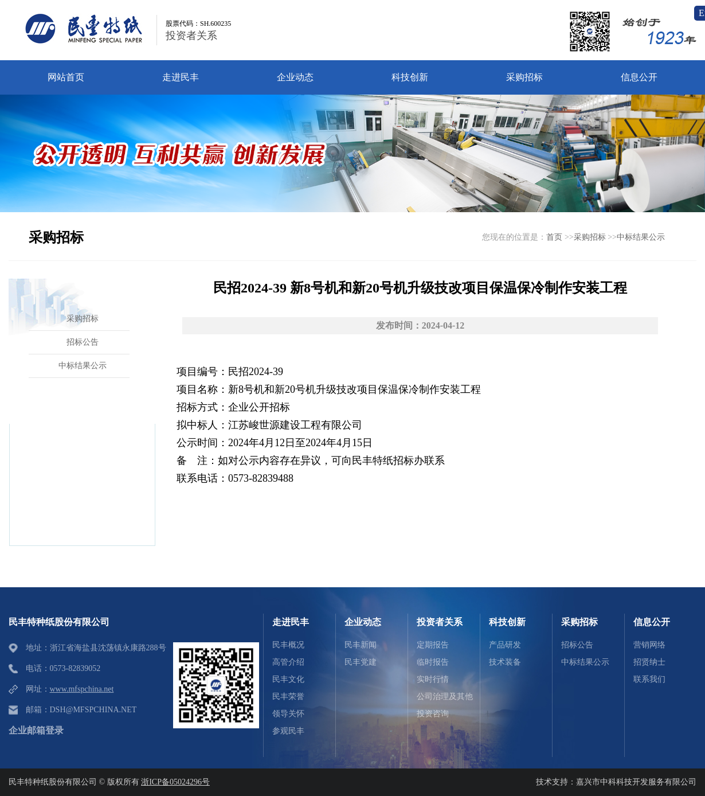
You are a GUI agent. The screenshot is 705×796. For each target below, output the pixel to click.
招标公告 (577, 645)
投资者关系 (191, 35)
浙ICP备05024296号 (175, 782)
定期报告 (433, 645)
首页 (554, 237)
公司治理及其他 (445, 696)
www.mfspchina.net (82, 689)
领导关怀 (288, 713)
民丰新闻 (360, 645)
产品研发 (505, 645)
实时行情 (433, 679)
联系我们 (649, 679)
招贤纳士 (649, 662)
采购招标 (590, 237)
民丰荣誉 (288, 696)
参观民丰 (288, 731)
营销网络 (649, 645)
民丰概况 (288, 645)
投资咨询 (433, 713)
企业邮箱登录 (36, 730)
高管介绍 (288, 662)
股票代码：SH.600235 (198, 23)
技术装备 (505, 662)
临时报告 (433, 662)
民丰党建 (360, 662)
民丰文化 (288, 679)
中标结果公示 (641, 237)
